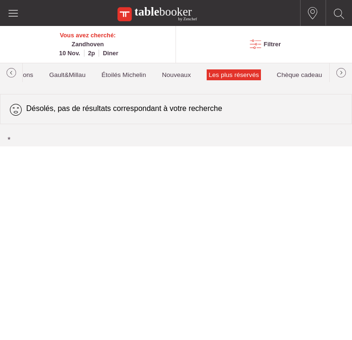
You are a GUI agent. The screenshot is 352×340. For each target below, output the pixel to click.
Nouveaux (176, 74)
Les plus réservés (234, 74)
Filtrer (272, 44)
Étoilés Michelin (123, 74)
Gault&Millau (67, 74)
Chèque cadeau (299, 74)
